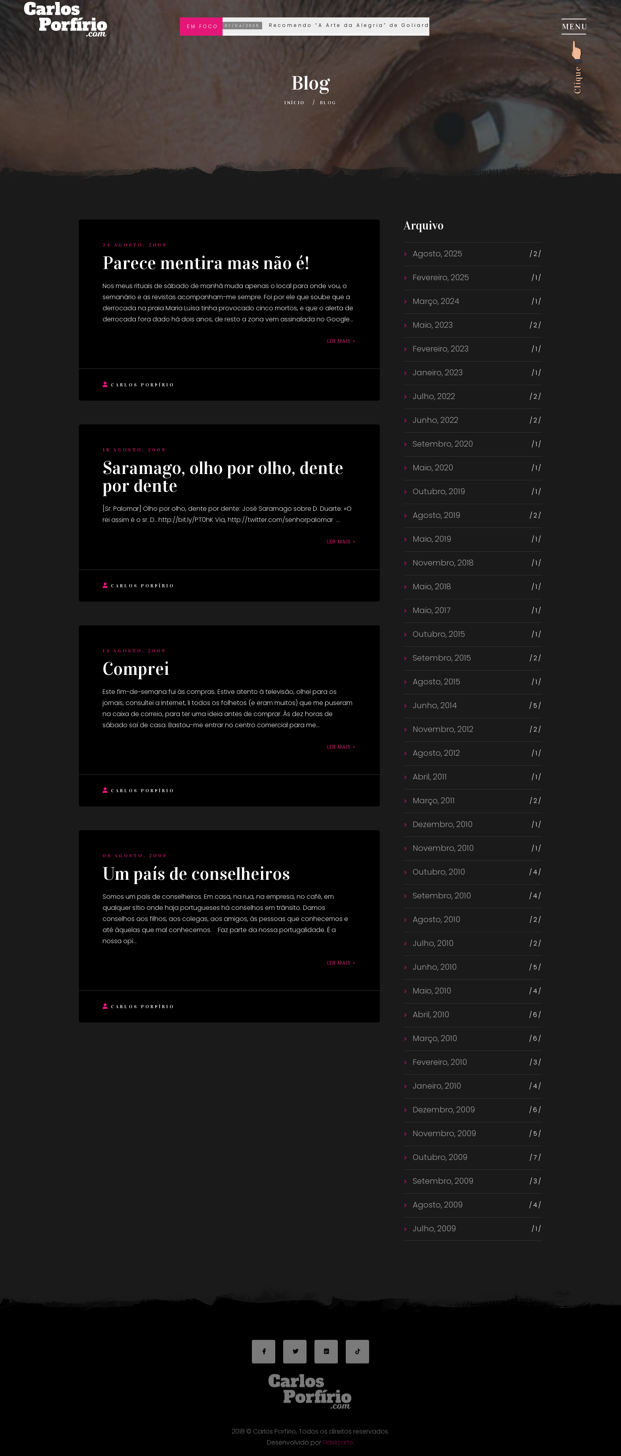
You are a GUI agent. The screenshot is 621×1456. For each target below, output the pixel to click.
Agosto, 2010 (435, 919)
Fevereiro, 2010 (439, 1062)
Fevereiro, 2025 (440, 277)
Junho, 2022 (434, 420)
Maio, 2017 (431, 610)
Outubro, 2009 (439, 1157)
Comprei (136, 669)
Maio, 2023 (432, 325)
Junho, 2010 (434, 967)
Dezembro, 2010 (441, 824)
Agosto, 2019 (435, 515)
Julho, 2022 (433, 396)
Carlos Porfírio (139, 385)
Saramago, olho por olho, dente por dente (223, 477)
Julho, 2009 (433, 1228)
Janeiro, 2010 (436, 1085)
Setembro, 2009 (442, 1181)
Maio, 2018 (431, 586)
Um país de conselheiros (196, 874)
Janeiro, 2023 (437, 372)
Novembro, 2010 (442, 848)
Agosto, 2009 (437, 1204)
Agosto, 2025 (436, 253)
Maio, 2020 (432, 467)
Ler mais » (341, 341)
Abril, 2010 (430, 1014)
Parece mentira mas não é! (206, 263)
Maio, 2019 (431, 539)
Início (294, 102)
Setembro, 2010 (441, 895)
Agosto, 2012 (435, 753)
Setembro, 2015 (441, 657)
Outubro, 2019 (438, 491)
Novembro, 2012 (442, 729)
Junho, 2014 (434, 705)
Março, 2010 (434, 1038)
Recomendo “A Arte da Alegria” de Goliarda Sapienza (347, 26)
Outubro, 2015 (438, 634)
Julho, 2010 (432, 943)
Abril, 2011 (429, 776)
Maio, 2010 (431, 990)
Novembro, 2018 (442, 562)
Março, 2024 (435, 301)
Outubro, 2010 (438, 871)
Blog (328, 102)
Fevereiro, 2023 (440, 348)
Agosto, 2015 (435, 681)
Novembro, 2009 (443, 1133)
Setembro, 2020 (442, 443)
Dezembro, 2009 (443, 1109)
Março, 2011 (433, 800)
